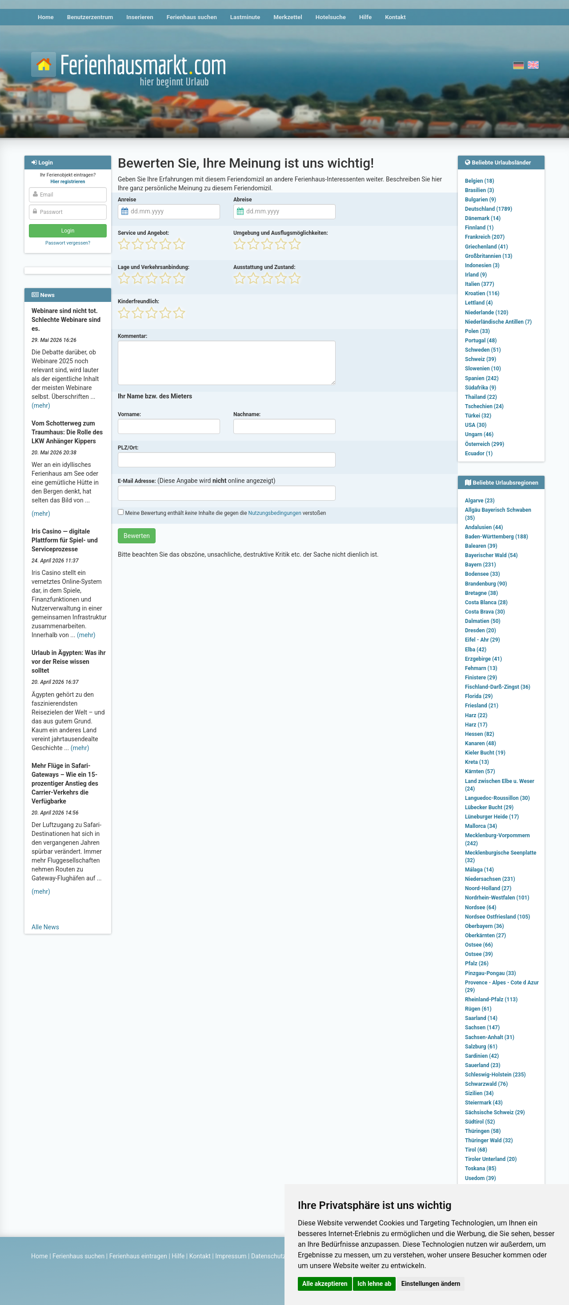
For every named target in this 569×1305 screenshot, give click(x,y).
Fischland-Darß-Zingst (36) (497, 687)
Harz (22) (476, 715)
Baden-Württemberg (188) (496, 537)
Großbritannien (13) (489, 256)
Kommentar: (133, 336)
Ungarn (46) (479, 434)
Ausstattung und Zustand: (264, 267)
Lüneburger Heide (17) (492, 817)
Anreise (127, 200)
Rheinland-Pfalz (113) (491, 999)
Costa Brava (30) (485, 612)
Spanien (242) (482, 378)
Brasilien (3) (479, 190)
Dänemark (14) (483, 218)
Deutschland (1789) (488, 209)
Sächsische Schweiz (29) (495, 1112)
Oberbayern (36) (484, 926)
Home (46, 17)
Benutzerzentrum (90, 17)
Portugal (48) (481, 340)
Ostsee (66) (479, 945)
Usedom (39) (480, 1178)
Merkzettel (287, 17)
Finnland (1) (479, 228)
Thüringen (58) (483, 1131)
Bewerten (137, 535)
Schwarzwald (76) (486, 1084)
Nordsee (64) (481, 907)
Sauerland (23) (483, 1065)
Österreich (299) (484, 444)
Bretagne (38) (481, 593)
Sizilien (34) (479, 1093)
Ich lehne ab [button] (374, 1283)
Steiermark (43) (484, 1103)
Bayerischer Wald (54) (491, 555)
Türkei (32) (478, 416)
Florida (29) (479, 696)
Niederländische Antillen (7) (498, 322)
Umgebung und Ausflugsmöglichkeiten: (280, 233)
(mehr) (41, 405)
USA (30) (476, 425)
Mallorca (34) (481, 826)
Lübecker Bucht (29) (489, 807)
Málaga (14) (479, 870)
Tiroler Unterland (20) (491, 1159)
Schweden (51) (483, 350)
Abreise (242, 200)
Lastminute (245, 17)
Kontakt (395, 17)
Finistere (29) (481, 678)
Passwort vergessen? (67, 243)
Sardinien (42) (482, 1056)
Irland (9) (476, 275)
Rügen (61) (478, 1009)
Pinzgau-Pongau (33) (490, 973)
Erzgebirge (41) (483, 659)
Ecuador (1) (479, 453)
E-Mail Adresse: (137, 481)
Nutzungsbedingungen (274, 513)
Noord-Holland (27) (488, 888)
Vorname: (129, 414)
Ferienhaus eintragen (138, 1256)
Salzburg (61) (481, 1047)
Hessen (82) (479, 734)
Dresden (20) (480, 630)
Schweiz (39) (480, 359)
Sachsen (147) (482, 1027)
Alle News (45, 927)
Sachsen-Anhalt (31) (489, 1037)
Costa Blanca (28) (486, 602)
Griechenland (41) (486, 247)
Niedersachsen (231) (490, 879)
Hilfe (365, 17)
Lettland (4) (479, 303)
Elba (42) (475, 649)
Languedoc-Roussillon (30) (497, 798)
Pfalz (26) (477, 963)
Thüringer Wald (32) (489, 1140)
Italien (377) (479, 284)
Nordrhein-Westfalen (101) (497, 898)
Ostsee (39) (479, 954)
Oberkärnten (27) (485, 935)
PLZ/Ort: (128, 448)
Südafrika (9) (480, 388)
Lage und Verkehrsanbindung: (153, 267)
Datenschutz (268, 1256)
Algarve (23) (480, 501)
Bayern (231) (480, 565)
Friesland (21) (481, 706)
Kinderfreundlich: (138, 301)
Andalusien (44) (484, 527)
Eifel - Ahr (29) (482, 640)
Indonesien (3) (482, 265)
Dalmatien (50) (483, 621)
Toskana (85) (481, 1168)
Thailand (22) (481, 397)
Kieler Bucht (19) (485, 753)
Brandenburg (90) (486, 584)
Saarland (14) (481, 1018)
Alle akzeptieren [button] (325, 1283)
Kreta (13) (477, 762)
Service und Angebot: (143, 233)
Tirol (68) (476, 1150)
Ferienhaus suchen (192, 17)
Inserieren (139, 17)
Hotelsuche (331, 17)
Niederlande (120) (486, 312)
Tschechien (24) (484, 406)
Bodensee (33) (482, 574)
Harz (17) (476, 725)
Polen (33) (477, 331)
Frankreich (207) (485, 237)
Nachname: (246, 414)
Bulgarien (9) (480, 200)
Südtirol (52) (480, 1122)
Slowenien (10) (483, 368)
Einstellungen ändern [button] (431, 1283)
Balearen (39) (481, 546)
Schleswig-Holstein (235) (495, 1075)
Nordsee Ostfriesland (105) (497, 917)
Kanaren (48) (480, 743)
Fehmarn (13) (481, 668)
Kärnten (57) (480, 771)
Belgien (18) (479, 181)
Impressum (230, 1256)
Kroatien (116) (482, 293)
